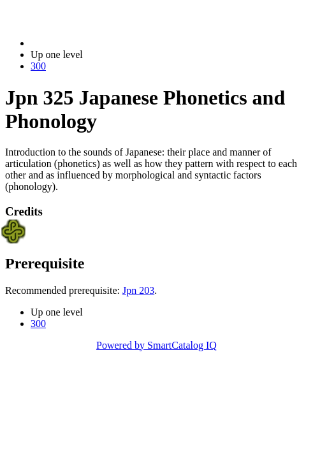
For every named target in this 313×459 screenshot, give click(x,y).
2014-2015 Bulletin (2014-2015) (97, 43)
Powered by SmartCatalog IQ (156, 345)
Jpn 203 (138, 290)
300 (38, 66)
